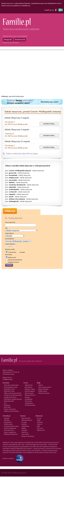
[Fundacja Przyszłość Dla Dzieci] (18, 458)
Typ (6, 228)
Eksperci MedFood (28, 436)
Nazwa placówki (10, 222)
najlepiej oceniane (12, 262)
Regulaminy (8, 422)
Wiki (38, 426)
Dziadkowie (29, 399)
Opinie (40, 385)
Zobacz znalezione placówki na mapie (22, 153)
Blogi (38, 420)
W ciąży (24, 422)
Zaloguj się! (8, 40)
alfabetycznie (11, 257)
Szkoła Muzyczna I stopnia (17, 118)
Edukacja (4, 96)
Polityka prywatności (11, 434)
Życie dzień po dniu (44, 387)
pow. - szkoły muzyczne (24, 171)
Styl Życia (25, 432)
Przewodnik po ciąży (10, 387)
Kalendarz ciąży (9, 389)
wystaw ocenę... (49, 124)
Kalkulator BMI (9, 401)
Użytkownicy (29, 403)
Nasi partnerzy (9, 430)
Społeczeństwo (43, 389)
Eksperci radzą (30, 389)
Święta (24, 428)
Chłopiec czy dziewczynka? (13, 395)
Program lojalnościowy (11, 426)
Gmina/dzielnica (10, 244)
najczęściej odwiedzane (14, 259)
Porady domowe (30, 405)
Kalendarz (7, 407)
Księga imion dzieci (10, 397)
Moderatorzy (8, 424)
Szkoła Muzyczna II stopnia (17, 141)
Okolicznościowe (44, 393)
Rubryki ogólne (30, 391)
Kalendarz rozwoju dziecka (13, 399)
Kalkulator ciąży (9, 391)
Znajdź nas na (51, 10)
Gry (5, 403)
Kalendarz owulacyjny (11, 385)
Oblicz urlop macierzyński (12, 393)
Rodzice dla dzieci (10, 409)
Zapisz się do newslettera (11, 43)
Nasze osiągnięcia (10, 432)
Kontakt (6, 418)
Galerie (39, 424)
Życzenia (40, 428)
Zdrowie (24, 430)
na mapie (21, 252)
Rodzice (27, 397)
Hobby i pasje (42, 391)
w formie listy (11, 252)
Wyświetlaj (8, 254)
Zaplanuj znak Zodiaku (11, 411)
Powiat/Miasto (9, 238)
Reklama (7, 420)
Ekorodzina (28, 387)
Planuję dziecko (30, 395)
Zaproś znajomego (10, 428)
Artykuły (40, 422)
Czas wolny (25, 434)
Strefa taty (28, 401)
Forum (39, 418)
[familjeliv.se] (60, 10)
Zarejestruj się (20, 40)
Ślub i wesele (29, 393)
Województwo (9, 233)
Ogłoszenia (29, 385)
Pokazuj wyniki (10, 249)
